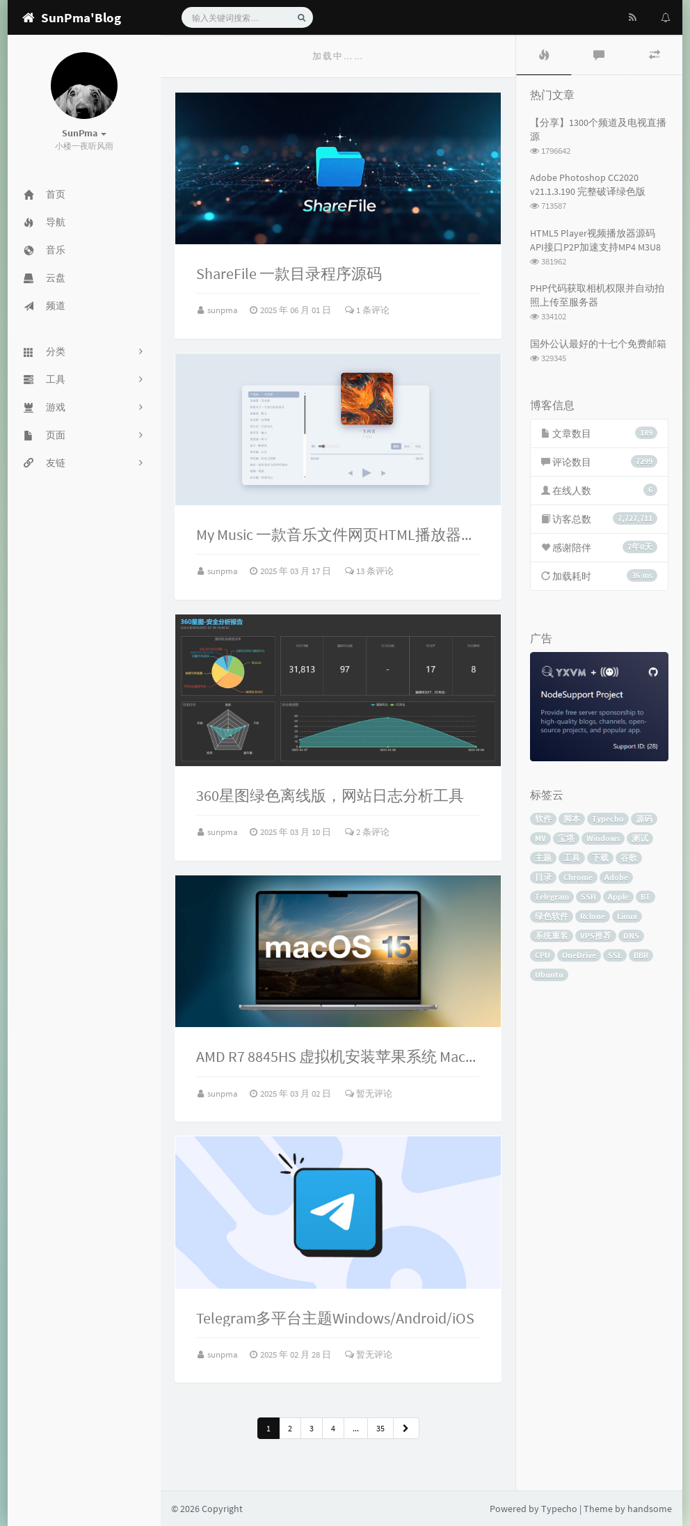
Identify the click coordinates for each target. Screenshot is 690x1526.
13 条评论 (369, 571)
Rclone (592, 916)
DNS (631, 935)
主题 (543, 857)
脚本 (571, 818)
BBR (641, 955)
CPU (542, 955)
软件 (543, 818)
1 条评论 (367, 310)
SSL (615, 955)
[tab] (544, 55)
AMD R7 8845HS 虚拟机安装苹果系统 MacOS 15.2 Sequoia (382, 1056)
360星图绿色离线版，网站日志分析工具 (330, 795)
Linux (627, 916)
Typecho (608, 818)
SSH (588, 896)
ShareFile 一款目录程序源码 (289, 273)
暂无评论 (368, 1093)
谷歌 (628, 857)
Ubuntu (549, 974)
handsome (649, 1508)
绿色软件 (551, 916)
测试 (640, 838)
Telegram (552, 896)
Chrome (578, 877)
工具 (571, 857)
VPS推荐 (595, 935)
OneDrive (579, 955)
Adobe (616, 877)
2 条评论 (367, 832)
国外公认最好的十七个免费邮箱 (598, 343)
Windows (603, 838)
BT (645, 896)
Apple (618, 896)
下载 (600, 857)
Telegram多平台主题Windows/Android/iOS (335, 1318)
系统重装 (551, 935)
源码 (644, 818)
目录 (543, 877)
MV (540, 838)
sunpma (223, 310)
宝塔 (566, 838)
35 (380, 1428)
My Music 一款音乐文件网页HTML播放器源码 (344, 534)
